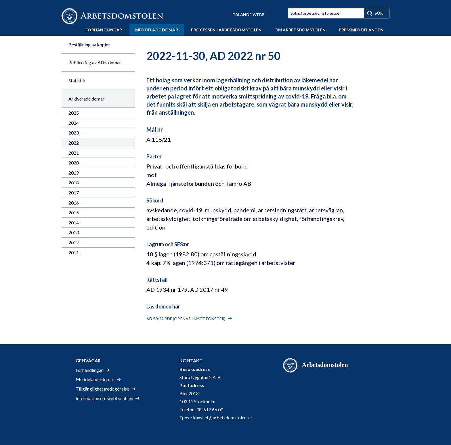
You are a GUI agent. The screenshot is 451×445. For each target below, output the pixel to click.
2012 (73, 242)
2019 (73, 172)
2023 (73, 132)
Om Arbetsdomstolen (300, 29)
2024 (73, 123)
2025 (73, 112)
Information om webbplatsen (104, 398)
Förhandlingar (103, 29)
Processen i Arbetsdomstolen (226, 29)
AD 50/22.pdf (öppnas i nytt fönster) (186, 318)
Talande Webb (248, 14)
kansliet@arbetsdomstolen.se (222, 417)
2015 (73, 212)
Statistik (76, 80)
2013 (73, 232)
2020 (73, 162)
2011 (73, 252)
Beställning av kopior (89, 44)
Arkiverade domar (86, 98)
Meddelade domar (156, 29)
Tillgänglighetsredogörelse (102, 388)
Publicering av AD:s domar (94, 62)
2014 (73, 222)
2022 (73, 142)
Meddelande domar (95, 379)
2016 (73, 202)
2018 (73, 182)
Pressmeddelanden (361, 29)
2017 (73, 192)
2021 (73, 153)
